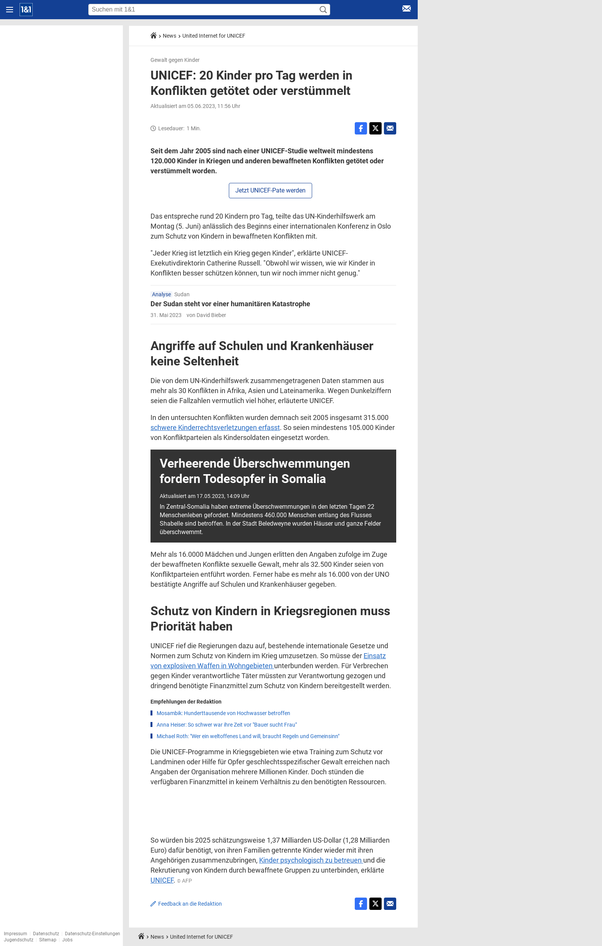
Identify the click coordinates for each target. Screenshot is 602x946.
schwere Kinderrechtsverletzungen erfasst (215, 427)
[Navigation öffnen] (9, 9)
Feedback (190, 904)
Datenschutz (46, 933)
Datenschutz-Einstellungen (92, 933)
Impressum (15, 933)
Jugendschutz (18, 940)
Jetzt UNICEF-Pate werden (270, 190)
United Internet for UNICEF (213, 36)
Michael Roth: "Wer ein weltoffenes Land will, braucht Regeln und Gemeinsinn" (248, 736)
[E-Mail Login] (406, 10)
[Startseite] (26, 9)
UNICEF (162, 880)
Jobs (67, 940)
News (169, 36)
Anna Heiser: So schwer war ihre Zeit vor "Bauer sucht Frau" (227, 725)
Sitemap (47, 940)
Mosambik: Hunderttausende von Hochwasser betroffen (223, 713)
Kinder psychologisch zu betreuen (311, 860)
